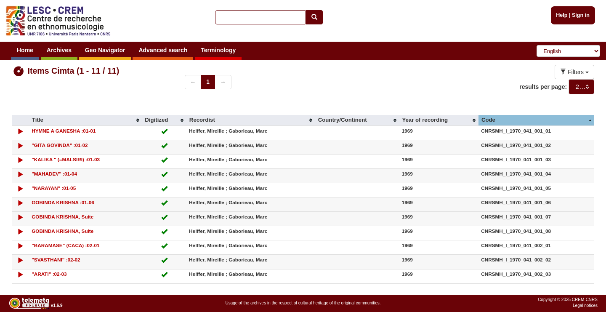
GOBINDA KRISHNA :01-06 (63, 202)
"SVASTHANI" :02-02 (56, 259)
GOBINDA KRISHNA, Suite (62, 216)
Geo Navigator (105, 50)
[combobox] (581, 86)
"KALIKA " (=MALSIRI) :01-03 (66, 159)
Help (561, 15)
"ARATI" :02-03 (49, 274)
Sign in (581, 15)
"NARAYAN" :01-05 (54, 188)
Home (25, 50)
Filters (574, 72)
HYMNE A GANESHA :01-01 (64, 130)
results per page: (543, 86)
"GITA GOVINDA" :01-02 (60, 145)
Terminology (218, 50)
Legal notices (585, 305)
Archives (59, 50)
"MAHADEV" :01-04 (54, 173)
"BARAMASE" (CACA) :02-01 (65, 245)
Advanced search (162, 50)
